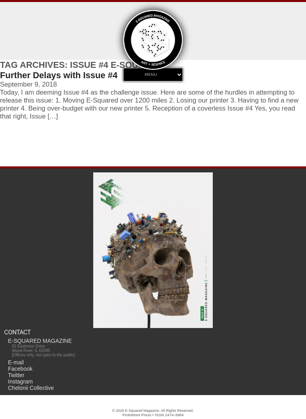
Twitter (16, 375)
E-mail (16, 362)
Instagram (20, 381)
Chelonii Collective (31, 388)
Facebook (20, 369)
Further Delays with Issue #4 (59, 75)
